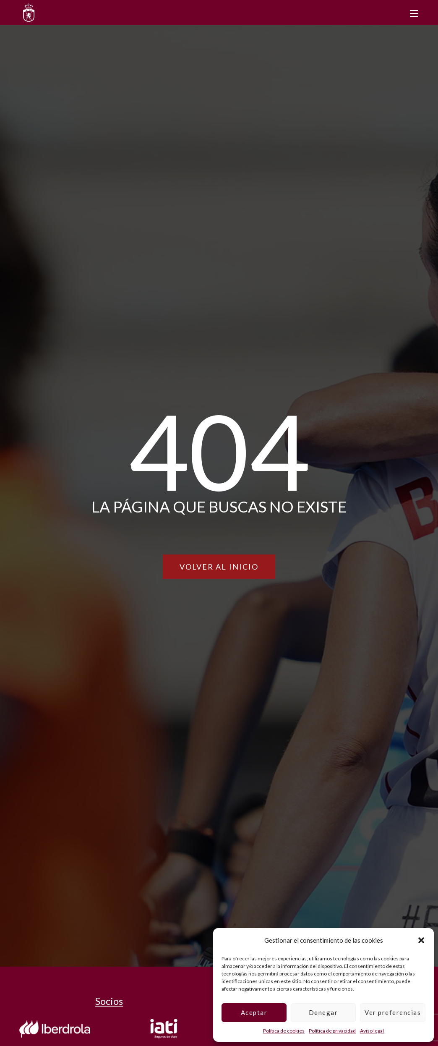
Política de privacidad (332, 1031)
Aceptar (254, 1012)
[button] (421, 940)
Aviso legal (372, 1031)
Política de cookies (284, 1031)
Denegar (323, 1012)
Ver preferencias (393, 1012)
